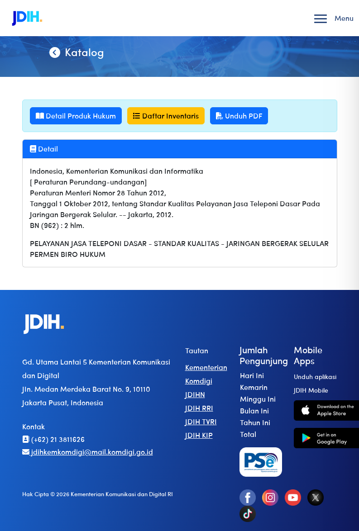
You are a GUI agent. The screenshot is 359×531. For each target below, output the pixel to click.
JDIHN (195, 394)
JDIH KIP (199, 435)
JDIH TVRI (201, 421)
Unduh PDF (239, 115)
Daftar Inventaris (166, 115)
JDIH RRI (199, 408)
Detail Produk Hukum (76, 115)
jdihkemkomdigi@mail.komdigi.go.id (87, 451)
